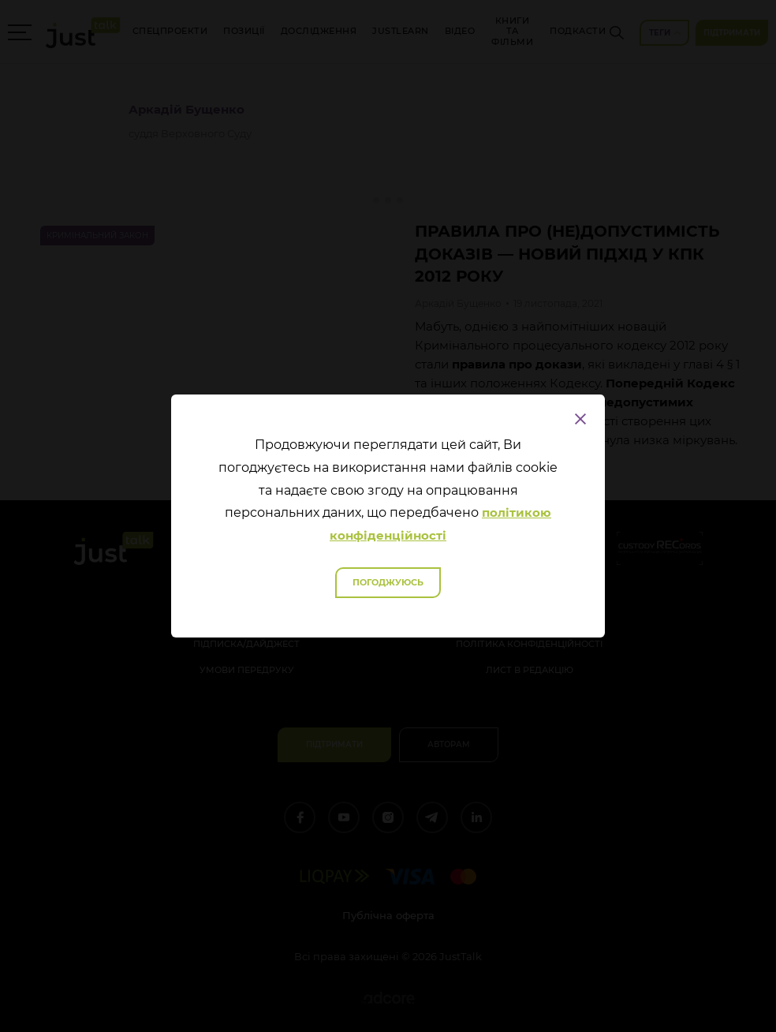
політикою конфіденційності (440, 524)
